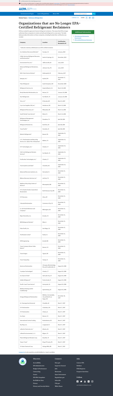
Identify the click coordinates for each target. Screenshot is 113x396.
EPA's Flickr (89, 381)
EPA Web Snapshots (39, 377)
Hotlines (79, 366)
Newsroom (58, 371)
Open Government (60, 374)
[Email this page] (93, 18)
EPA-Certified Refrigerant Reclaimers (83, 40)
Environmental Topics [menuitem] (27, 14)
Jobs (56, 369)
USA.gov (57, 383)
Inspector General (60, 366)
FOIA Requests (81, 369)
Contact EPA (80, 363)
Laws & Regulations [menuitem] (43, 14)
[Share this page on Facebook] (86, 18)
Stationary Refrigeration (35, 18)
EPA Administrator (38, 366)
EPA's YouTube (85, 381)
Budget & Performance (40, 369)
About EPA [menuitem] (56, 14)
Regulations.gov (59, 377)
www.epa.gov (57, 3)
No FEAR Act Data (38, 380)
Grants (35, 374)
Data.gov (57, 363)
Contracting (36, 371)
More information (71, 4)
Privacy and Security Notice (41, 386)
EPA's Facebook (78, 381)
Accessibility (37, 363)
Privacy (35, 383)
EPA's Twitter (81, 381)
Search (94, 14)
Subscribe (58, 380)
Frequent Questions (82, 371)
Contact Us (75, 17)
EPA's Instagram (92, 381)
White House (59, 386)
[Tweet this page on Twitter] (90, 18)
